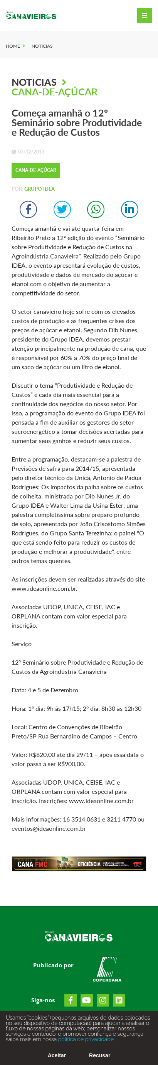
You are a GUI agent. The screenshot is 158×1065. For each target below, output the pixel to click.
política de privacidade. (85, 1046)
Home (13, 46)
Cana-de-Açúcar (54, 91)
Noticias (42, 46)
